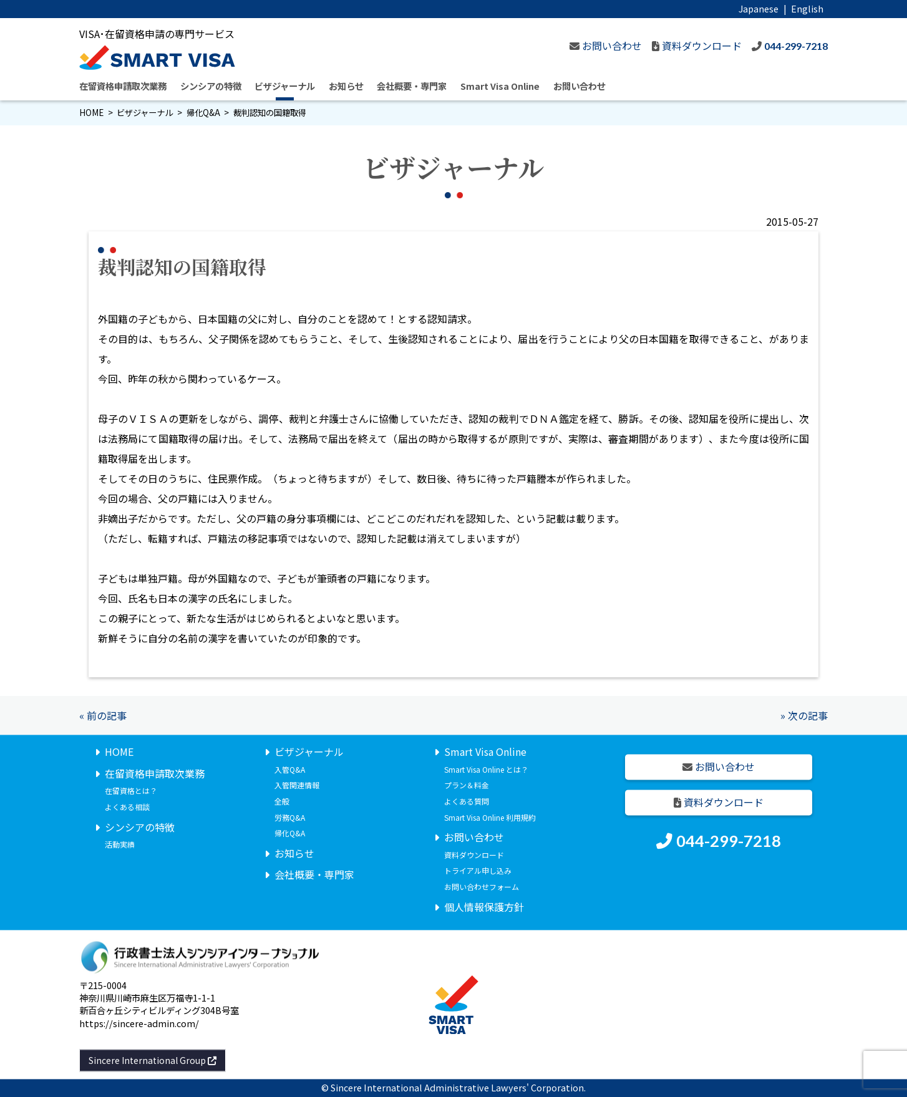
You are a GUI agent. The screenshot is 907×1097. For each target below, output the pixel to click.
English (807, 8)
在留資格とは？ (131, 791)
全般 (281, 801)
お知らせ (346, 85)
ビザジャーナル (285, 85)
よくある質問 (466, 801)
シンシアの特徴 (210, 85)
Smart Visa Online (500, 85)
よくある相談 (127, 806)
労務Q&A (289, 817)
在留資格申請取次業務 (123, 85)
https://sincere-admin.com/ (139, 1023)
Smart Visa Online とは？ (486, 769)
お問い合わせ (579, 85)
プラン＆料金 (466, 785)
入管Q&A (289, 769)
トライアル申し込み (478, 871)
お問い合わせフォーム (481, 886)
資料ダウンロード (474, 854)
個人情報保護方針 (484, 906)
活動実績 (120, 844)
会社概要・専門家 (412, 85)
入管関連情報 (296, 785)
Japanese (758, 8)
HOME (91, 112)
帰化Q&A (203, 112)
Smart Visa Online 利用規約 (490, 817)
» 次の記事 (804, 715)
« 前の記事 (103, 715)
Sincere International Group (152, 1060)
